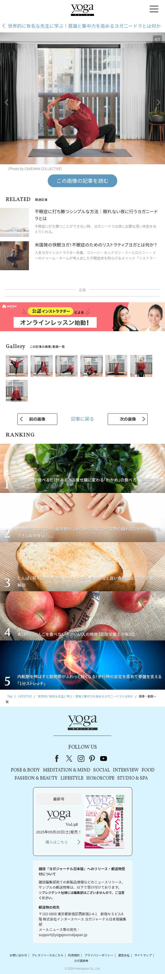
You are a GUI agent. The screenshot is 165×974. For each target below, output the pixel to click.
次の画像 (128, 419)
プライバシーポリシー (99, 955)
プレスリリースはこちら (48, 955)
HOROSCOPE (100, 778)
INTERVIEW (126, 770)
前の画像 (37, 419)
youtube (103, 758)
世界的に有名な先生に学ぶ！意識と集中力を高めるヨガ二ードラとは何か (84, 25)
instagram (81, 758)
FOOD (148, 770)
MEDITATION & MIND (66, 770)
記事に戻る (82, 418)
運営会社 (124, 955)
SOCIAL (101, 770)
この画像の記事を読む (82, 180)
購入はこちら (56, 842)
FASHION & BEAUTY (36, 778)
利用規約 (74, 955)
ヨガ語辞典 (81, 961)
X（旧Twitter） (70, 758)
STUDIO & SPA (132, 778)
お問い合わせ (18, 955)
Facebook (58, 758)
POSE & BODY (25, 770)
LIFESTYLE (71, 778)
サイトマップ (143, 955)
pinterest (92, 758)
